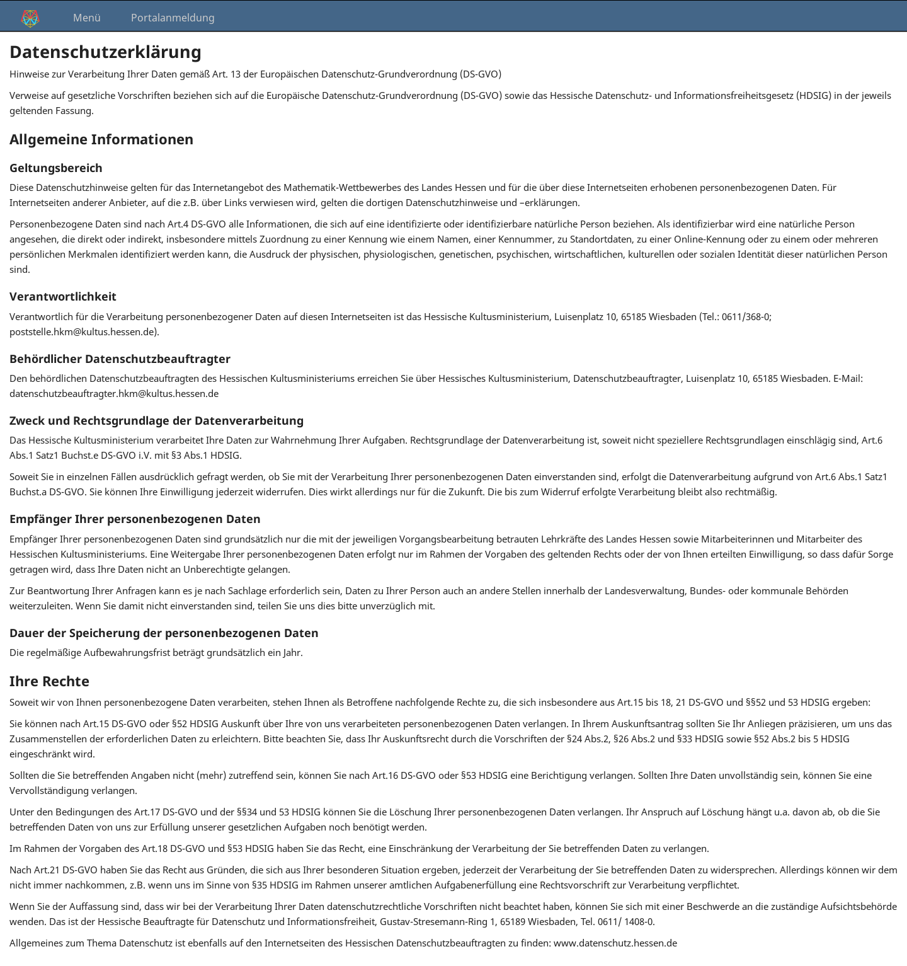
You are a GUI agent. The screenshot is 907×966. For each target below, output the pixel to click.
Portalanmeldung (173, 18)
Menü (87, 18)
